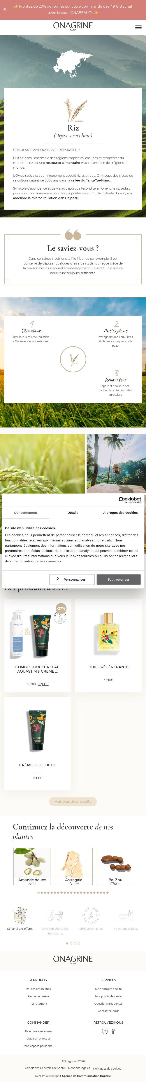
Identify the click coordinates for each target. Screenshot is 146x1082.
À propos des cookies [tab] (120, 512)
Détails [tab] (73, 512)
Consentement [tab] (25, 512)
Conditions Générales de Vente (45, 1068)
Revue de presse (38, 996)
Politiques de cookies (107, 1068)
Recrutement (38, 1003)
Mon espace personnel (38, 1046)
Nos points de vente (108, 996)
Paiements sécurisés (38, 1031)
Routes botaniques (38, 988)
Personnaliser (70, 579)
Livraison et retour (38, 1038)
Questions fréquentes (108, 1003)
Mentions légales (79, 1068)
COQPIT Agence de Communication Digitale (80, 1076)
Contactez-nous (108, 1010)
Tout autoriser (119, 579)
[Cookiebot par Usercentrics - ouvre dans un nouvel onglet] (122, 500)
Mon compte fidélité (108, 988)
